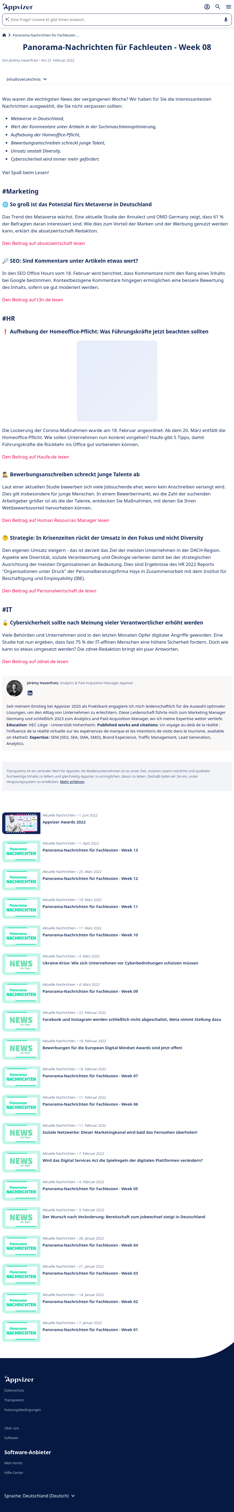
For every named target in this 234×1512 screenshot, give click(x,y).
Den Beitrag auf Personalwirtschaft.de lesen (49, 591)
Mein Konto (13, 1462)
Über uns (11, 1428)
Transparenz (14, 1400)
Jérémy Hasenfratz (24, 60)
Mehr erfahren (72, 781)
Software (11, 1437)
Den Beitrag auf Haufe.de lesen (35, 457)
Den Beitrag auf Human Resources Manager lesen (55, 520)
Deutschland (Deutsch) (49, 1496)
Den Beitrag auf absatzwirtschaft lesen (43, 243)
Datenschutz (14, 1390)
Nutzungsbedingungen (22, 1409)
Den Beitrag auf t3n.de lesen (32, 299)
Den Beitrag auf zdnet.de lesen (35, 661)
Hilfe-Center (13, 1472)
